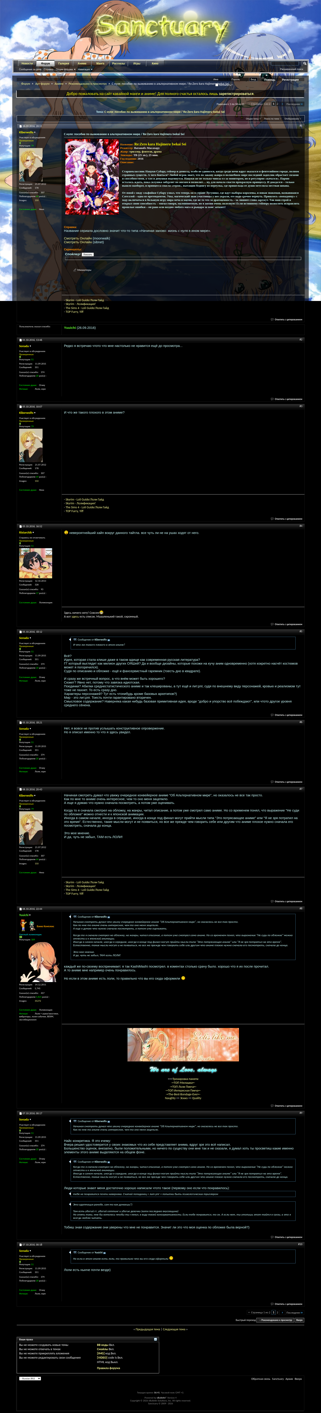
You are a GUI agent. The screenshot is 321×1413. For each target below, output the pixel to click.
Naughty (170, 1098)
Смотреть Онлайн (78, 238)
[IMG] (101, 1353)
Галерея (63, 63)
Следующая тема (174, 1329)
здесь (75, 616)
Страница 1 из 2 (260, 103)
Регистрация (290, 79)
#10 (300, 1244)
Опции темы (252, 118)
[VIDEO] (102, 1357)
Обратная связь (260, 1378)
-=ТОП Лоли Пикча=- (183, 1087)
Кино (155, 63)
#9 (301, 1112)
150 (37, 200)
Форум (45, 63)
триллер (134, 151)
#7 (301, 789)
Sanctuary (278, 1378)
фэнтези (147, 151)
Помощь (269, 79)
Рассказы (118, 63)
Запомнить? (224, 85)
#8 (301, 908)
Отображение (292, 118)
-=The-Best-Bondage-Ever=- (183, 1094)
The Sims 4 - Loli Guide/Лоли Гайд (87, 308)
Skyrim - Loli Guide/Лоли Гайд (85, 300)
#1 (301, 125)
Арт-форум (42, 84)
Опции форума (64, 69)
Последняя (294, 104)
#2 (301, 339)
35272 (38, 1000)
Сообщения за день (30, 69)
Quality (196, 1098)
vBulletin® (162, 1397)
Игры (136, 63)
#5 (301, 631)
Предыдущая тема (148, 1329)
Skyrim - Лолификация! (81, 304)
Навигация (84, 69)
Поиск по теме (271, 118)
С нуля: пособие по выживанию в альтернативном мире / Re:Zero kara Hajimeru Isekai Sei (164, 112)
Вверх (299, 1320)
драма (158, 151)
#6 (301, 722)
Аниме (82, 63)
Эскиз (184, 1098)
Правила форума (108, 1368)
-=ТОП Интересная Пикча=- (183, 1090)
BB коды (102, 1345)
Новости (27, 63)
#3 (301, 406)
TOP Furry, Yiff (74, 312)
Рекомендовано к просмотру (88, 84)
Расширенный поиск (291, 69)
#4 (301, 525)
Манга (100, 63)
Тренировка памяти (185, 1079)
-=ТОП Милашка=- (183, 1083)
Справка (48, 69)
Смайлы (102, 1349)
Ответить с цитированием (286, 319)
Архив (289, 1378)
